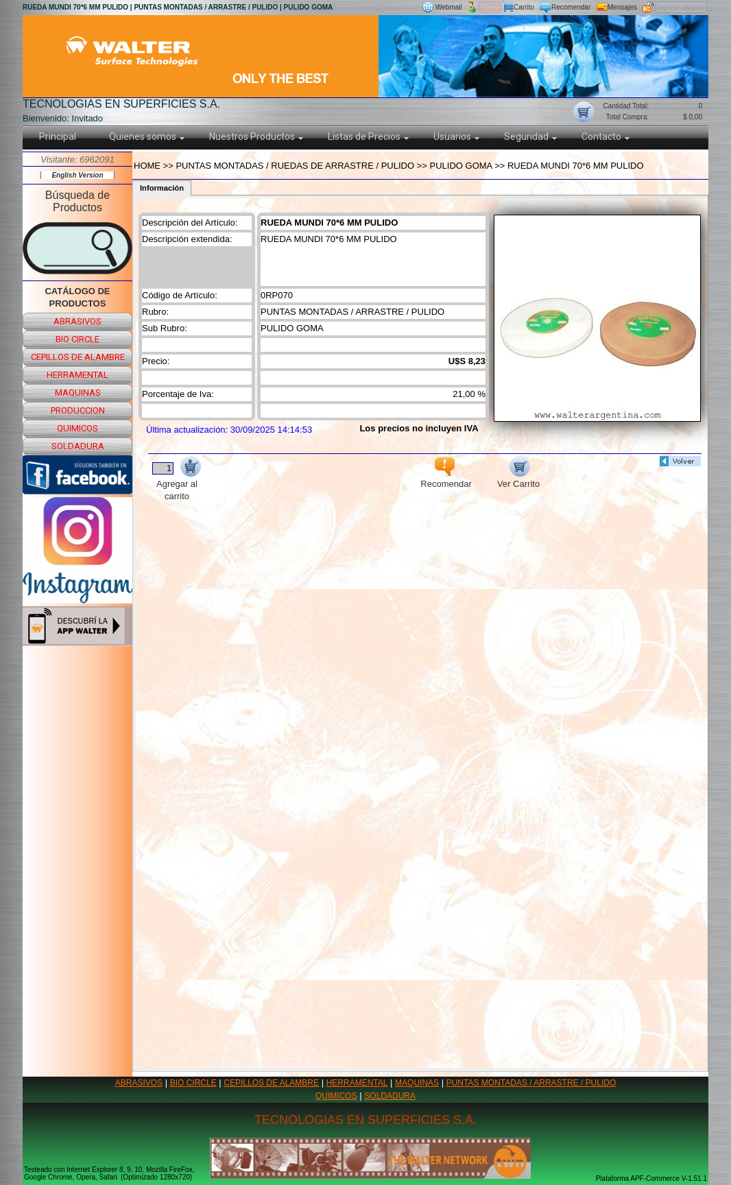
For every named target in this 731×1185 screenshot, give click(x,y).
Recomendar (570, 7)
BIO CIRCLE (193, 1083)
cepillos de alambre (78, 357)
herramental (77, 375)
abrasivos (77, 321)
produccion (78, 410)
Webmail (448, 7)
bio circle (77, 339)
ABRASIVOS (139, 1083)
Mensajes (622, 7)
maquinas (78, 392)
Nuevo (490, 7)
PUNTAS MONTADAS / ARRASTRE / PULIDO (531, 1083)
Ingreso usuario (681, 7)
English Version (77, 175)
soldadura (77, 446)
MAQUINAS (417, 1083)
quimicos (77, 428)
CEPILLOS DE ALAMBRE (271, 1083)
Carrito (524, 7)
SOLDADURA (390, 1096)
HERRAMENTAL (357, 1083)
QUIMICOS (336, 1096)
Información (162, 188)
